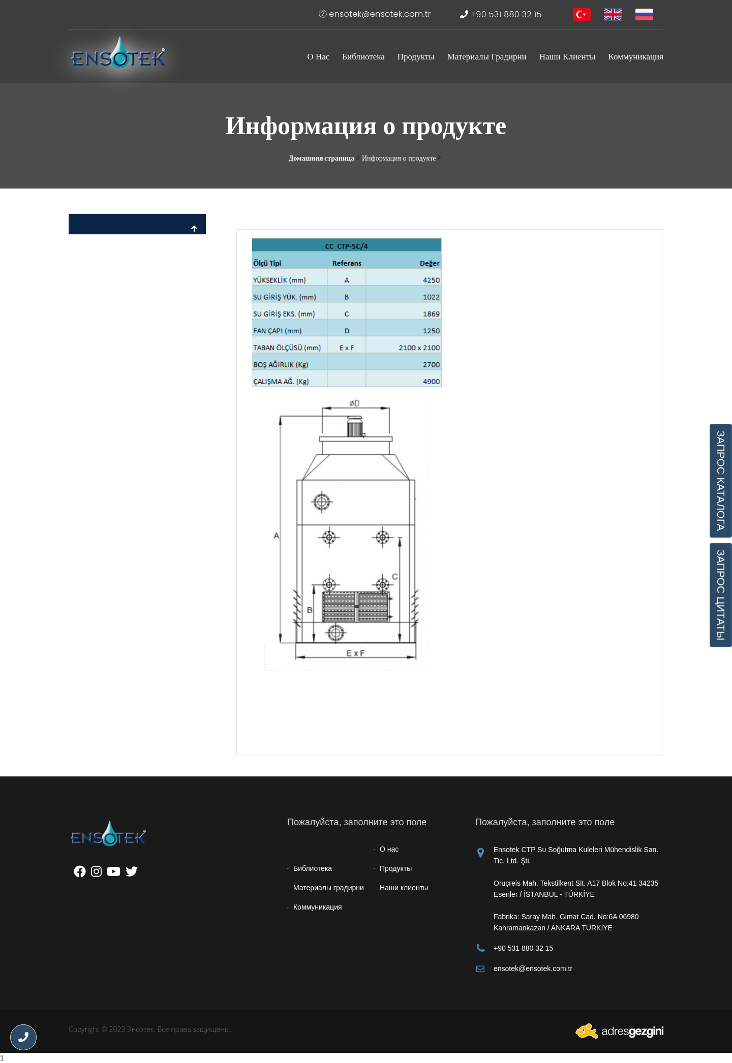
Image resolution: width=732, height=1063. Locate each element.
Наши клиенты (567, 56)
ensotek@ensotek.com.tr (375, 14)
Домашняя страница (321, 158)
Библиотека (363, 56)
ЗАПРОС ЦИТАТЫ (721, 595)
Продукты (416, 56)
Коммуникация (635, 56)
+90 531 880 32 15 (501, 14)
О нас (318, 56)
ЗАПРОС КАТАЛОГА (721, 480)
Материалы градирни (487, 56)
